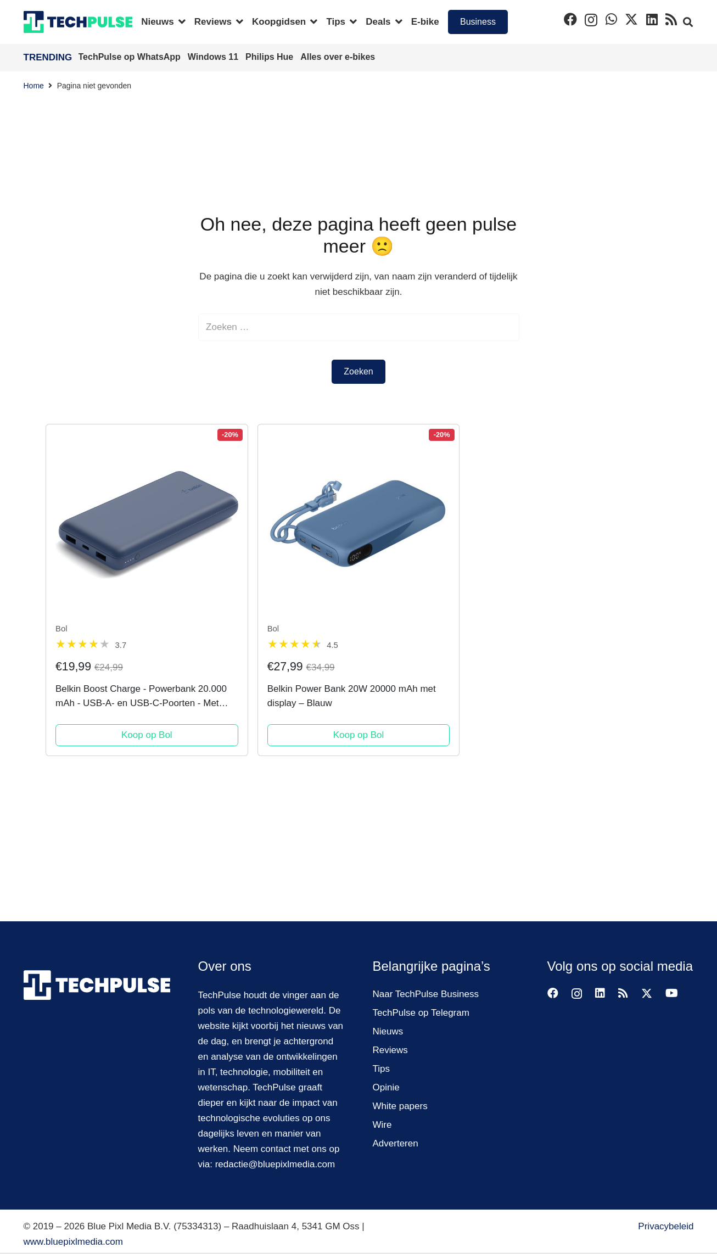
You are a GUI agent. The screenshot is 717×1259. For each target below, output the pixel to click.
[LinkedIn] (652, 19)
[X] (631, 19)
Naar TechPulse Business (426, 994)
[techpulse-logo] (78, 22)
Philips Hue (270, 56)
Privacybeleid (665, 1226)
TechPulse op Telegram (421, 1013)
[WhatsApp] (611, 19)
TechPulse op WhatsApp (131, 56)
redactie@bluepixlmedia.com (275, 1164)
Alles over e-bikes (337, 56)
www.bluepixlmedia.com (73, 1241)
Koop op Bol (146, 735)
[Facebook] (570, 19)
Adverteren (395, 1143)
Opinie (386, 1087)
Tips (381, 1069)
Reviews (390, 1050)
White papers (400, 1106)
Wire (382, 1125)
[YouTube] (671, 993)
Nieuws (388, 1031)
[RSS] (671, 19)
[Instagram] (591, 20)
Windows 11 (214, 56)
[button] (180, 22)
